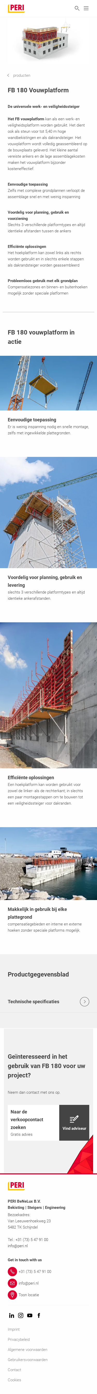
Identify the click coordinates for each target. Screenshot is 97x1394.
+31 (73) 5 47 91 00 (32, 1239)
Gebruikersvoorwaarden (28, 1359)
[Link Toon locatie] (48, 1295)
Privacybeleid (19, 1339)
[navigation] (22, 75)
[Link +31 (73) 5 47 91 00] (48, 1271)
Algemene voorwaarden (27, 1349)
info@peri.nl (18, 1246)
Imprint (14, 1329)
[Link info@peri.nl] (48, 1283)
